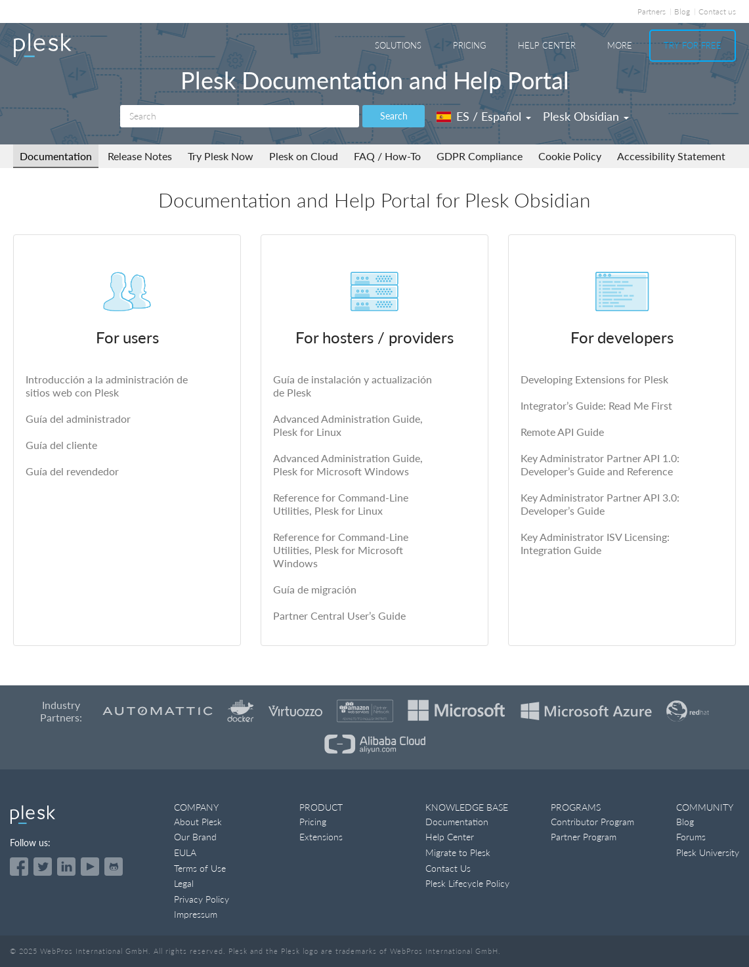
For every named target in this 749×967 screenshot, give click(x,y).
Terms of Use (200, 868)
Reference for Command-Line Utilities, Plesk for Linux (340, 504)
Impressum (195, 914)
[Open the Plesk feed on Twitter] (42, 866)
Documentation (56, 156)
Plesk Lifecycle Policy (467, 883)
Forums (691, 836)
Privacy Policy (201, 899)
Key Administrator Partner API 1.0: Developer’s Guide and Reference (600, 464)
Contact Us (448, 868)
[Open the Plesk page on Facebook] (19, 866)
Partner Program (583, 836)
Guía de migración (314, 589)
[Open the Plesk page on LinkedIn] (66, 866)
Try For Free (692, 45)
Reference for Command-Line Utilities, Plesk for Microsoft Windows (340, 549)
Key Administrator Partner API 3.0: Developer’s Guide (600, 504)
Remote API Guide (562, 431)
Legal (184, 883)
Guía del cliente (61, 445)
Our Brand (195, 836)
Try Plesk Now (220, 156)
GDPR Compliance (480, 156)
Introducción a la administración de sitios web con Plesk (107, 385)
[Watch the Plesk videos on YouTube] (90, 866)
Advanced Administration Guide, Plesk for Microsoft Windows (348, 464)
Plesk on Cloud (303, 156)
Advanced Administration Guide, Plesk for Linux (348, 425)
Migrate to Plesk (457, 852)
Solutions (398, 45)
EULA (185, 852)
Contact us (717, 11)
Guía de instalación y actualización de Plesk (352, 385)
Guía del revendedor (72, 471)
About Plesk (198, 821)
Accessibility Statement (671, 156)
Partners (651, 11)
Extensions (321, 836)
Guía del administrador (78, 418)
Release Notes (140, 156)
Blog (682, 11)
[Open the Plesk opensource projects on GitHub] (113, 866)
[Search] (239, 116)
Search (394, 115)
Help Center (547, 45)
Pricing (469, 45)
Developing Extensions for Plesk (594, 379)
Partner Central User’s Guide (339, 615)
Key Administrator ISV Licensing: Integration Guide (595, 543)
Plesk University (707, 852)
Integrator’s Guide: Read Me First (596, 405)
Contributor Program (592, 821)
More (619, 45)
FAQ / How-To (387, 156)
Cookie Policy (569, 156)
